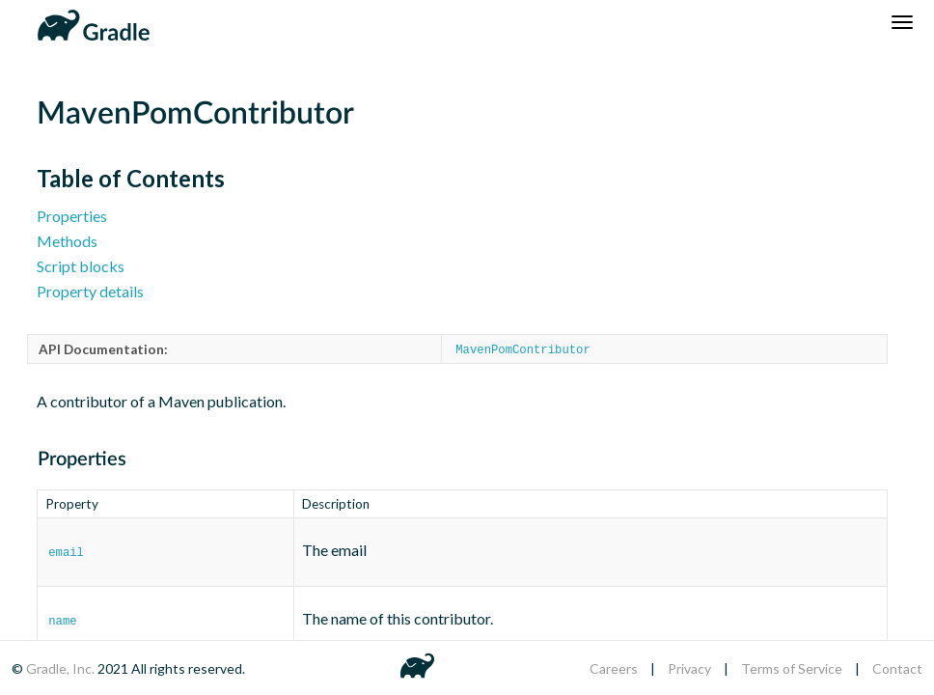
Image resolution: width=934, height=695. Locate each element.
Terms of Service (791, 668)
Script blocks (80, 266)
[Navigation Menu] (902, 22)
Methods (67, 241)
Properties (72, 216)
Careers (614, 668)
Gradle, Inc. (61, 668)
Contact (897, 668)
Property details (90, 291)
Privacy (689, 668)
